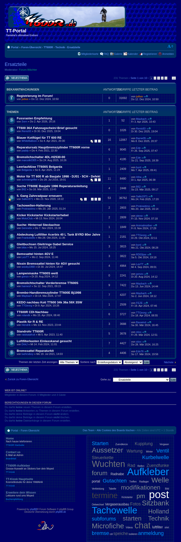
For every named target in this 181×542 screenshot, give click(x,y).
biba (24, 247)
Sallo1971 (27, 199)
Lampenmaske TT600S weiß (37, 273)
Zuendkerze (121, 444)
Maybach (141, 118)
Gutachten (115, 481)
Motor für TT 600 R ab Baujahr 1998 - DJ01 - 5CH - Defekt (58, 176)
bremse (100, 533)
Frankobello (28, 237)
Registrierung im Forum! (35, 96)
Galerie (118, 53)
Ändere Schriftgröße (170, 46)
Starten (100, 443)
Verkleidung (98, 488)
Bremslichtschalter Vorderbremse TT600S (47, 283)
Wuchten (108, 464)
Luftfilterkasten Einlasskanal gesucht (44, 341)
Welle (160, 480)
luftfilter (157, 527)
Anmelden (168, 53)
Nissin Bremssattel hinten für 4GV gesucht (48, 263)
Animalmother (144, 225)
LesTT (25, 257)
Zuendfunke (158, 465)
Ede (138, 147)
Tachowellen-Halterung (34, 205)
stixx (138, 332)
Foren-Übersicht (31, 47)
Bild (167, 488)
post (159, 494)
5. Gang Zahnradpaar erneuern (39, 196)
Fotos (135, 504)
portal (96, 481)
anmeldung (151, 533)
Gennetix (27, 228)
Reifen (140, 466)
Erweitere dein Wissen (40, 495)
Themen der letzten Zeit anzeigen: (49, 362)
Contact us (40, 455)
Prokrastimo (29, 208)
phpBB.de (61, 512)
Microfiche (108, 526)
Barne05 (141, 138)
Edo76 (140, 351)
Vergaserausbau (117, 504)
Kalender (133, 53)
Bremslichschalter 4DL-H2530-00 (41, 157)
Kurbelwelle (155, 457)
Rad (131, 465)
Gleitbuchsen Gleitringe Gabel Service (45, 244)
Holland (158, 511)
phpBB (33, 509)
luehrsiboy (27, 354)
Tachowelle (114, 510)
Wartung (135, 451)
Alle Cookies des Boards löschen (116, 430)
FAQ (106, 53)
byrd (138, 167)
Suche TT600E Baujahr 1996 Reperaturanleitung (52, 186)
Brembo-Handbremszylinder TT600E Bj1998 (49, 292)
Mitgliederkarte (89, 53)
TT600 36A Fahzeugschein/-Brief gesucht (47, 128)
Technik (60, 47)
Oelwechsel (98, 504)
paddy (25, 150)
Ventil (162, 451)
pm (140, 495)
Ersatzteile (73, 47)
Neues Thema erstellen (17, 78)
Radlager (144, 481)
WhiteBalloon (29, 140)
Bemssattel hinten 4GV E (35, 254)
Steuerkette (102, 457)
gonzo (25, 276)
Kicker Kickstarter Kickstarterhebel (43, 215)
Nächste (168, 362)
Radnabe (117, 474)
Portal (14, 47)
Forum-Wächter (28, 69)
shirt (167, 527)
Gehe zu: (105, 379)
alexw (139, 215)
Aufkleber (148, 471)
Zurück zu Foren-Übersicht (23, 379)
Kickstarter (127, 497)
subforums (104, 519)
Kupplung (144, 443)
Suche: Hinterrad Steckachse (38, 225)
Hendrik (26, 324)
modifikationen (140, 487)
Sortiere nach (101, 362)
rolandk (26, 315)
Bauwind (141, 322)
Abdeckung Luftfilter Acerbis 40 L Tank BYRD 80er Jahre (58, 234)
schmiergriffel (29, 179)
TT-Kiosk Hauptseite (40, 482)
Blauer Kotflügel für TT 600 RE (39, 137)
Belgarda (27, 169)
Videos (129, 527)
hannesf (26, 286)
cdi (111, 534)
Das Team (88, 430)
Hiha (138, 177)
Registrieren (150, 53)
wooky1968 (28, 266)
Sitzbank (155, 503)
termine (105, 495)
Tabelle (112, 488)
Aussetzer (107, 450)
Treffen (132, 481)
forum (99, 473)
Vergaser (164, 444)
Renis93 (26, 131)
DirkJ (25, 344)
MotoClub (27, 218)
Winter (149, 451)
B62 (24, 189)
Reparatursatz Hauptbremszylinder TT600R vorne (53, 147)
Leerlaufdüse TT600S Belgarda (39, 166)
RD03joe (141, 254)
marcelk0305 (29, 160)
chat (143, 525)
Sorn (24, 121)
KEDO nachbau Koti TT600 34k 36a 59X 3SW (49, 302)
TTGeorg (141, 235)
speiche (120, 533)
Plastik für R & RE (30, 321)
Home (40, 441)
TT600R (48, 47)
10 (174, 78)
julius (25, 99)
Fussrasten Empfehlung (34, 118)
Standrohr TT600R (30, 331)
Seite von (139, 78)
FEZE (139, 302)
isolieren (133, 534)
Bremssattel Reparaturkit (35, 351)
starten (132, 518)
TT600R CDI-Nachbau (32, 312)
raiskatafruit (28, 334)
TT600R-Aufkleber (40, 468)
